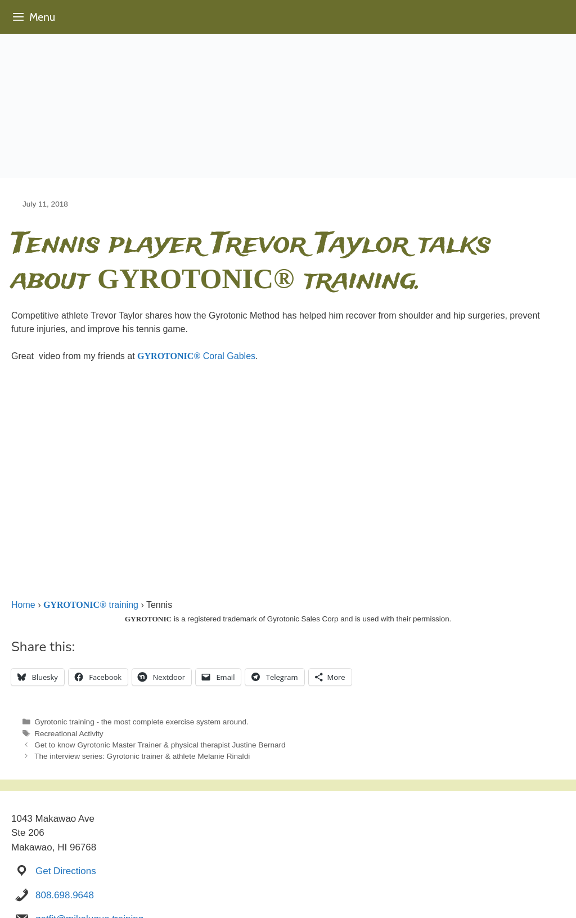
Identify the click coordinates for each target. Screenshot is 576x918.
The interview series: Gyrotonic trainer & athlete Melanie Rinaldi (142, 756)
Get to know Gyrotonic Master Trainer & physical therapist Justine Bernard (160, 745)
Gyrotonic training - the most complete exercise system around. (141, 722)
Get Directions (65, 871)
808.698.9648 (64, 895)
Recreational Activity (68, 733)
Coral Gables (196, 356)
